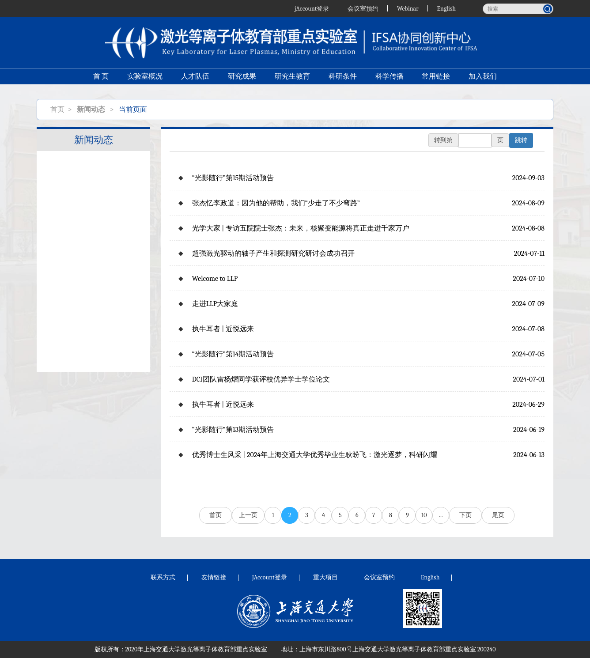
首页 (57, 109)
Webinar (408, 8)
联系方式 (163, 577)
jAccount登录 (311, 8)
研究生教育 (292, 78)
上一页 (248, 515)
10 (424, 515)
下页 (465, 515)
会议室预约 (363, 8)
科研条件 (343, 78)
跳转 (521, 140)
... (441, 515)
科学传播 (389, 78)
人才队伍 (195, 78)
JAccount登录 (269, 577)
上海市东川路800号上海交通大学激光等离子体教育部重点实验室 (387, 649)
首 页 (101, 78)
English (446, 8)
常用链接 (436, 78)
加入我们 (483, 78)
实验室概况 (145, 78)
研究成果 (242, 78)
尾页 (498, 515)
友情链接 (213, 577)
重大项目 (325, 577)
